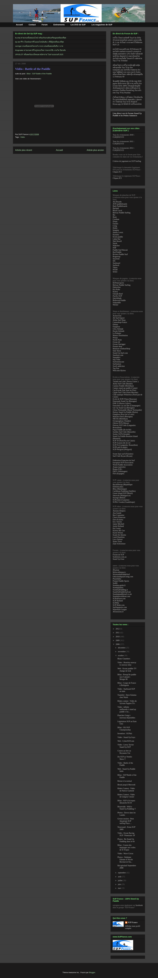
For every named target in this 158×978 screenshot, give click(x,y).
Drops (115, 221)
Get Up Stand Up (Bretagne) (124, 408)
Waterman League (120, 609)
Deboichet (117, 287)
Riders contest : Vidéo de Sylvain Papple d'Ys (127, 702)
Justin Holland (118, 526)
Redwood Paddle (119, 300)
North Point (117, 340)
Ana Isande (117, 513)
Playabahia (117, 579)
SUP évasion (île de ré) (121, 443)
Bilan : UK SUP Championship (124, 728)
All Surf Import (119, 318)
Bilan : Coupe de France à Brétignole (126, 684)
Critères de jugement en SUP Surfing (127, 161)
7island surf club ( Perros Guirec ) (126, 381)
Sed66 (115, 583)
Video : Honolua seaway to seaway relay (126, 663)
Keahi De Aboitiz (119, 535)
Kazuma (116, 235)
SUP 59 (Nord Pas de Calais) (124, 441)
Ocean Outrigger (119, 344)
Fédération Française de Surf (124, 460)
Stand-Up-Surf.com (120, 353)
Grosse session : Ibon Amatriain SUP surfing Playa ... (125, 821)
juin (119, 884)
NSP (114, 248)
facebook (139, 905)
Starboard (116, 263)
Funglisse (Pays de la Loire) (123, 414)
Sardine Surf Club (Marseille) (124, 432)
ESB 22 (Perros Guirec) (122, 403)
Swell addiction (119, 366)
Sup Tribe (116, 360)
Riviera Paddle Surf (120, 254)
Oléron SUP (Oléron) (121, 423)
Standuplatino (118, 588)
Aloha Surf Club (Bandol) (123, 384)
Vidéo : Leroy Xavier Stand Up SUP (125, 746)
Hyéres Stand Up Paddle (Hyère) (125, 412)
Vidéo (22, 137)
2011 (118, 633)
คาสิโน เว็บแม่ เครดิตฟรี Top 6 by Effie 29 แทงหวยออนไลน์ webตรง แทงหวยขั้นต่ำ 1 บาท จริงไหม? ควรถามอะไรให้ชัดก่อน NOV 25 (127, 41)
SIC (114, 261)
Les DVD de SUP (78, 25)
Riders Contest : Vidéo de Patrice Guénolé (126, 789)
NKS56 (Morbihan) (120, 419)
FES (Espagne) (118, 474)
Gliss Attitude (118, 329)
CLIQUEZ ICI (118, 137)
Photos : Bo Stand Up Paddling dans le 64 (126, 840)
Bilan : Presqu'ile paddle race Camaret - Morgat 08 (126, 677)
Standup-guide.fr (119, 585)
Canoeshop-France (120, 322)
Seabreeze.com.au (119, 557)
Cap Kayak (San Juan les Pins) (124, 390)
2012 (118, 629)
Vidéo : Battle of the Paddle (32, 69)
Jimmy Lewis (118, 232)
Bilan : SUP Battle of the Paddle (39, 74)
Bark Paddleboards (120, 206)
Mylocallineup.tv (119, 572)
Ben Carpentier (118, 515)
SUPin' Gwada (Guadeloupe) (124, 502)
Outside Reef (118, 294)
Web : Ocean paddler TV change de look (126, 670)
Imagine (116, 230)
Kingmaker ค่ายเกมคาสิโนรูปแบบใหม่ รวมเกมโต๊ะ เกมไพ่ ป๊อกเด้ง (40, 50)
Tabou (115, 267)
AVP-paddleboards (120, 204)
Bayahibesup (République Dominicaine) (122, 486)
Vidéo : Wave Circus (125, 853)
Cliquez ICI (117, 172)
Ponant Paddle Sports (121, 581)
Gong (115, 226)
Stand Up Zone (118, 559)
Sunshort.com (118, 355)
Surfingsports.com (120, 607)
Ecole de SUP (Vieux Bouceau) (125, 399)
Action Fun (117, 316)
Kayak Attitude (118, 331)
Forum (45, 25)
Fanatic (115, 224)
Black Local (117, 210)
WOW (115, 270)
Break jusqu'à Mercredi (126, 785)
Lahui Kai (116, 239)
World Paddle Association (122, 465)
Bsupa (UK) (117, 469)
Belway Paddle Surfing (121, 213)
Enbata (115, 324)
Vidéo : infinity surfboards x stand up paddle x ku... (126, 709)
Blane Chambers (123, 659)
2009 (118, 640)
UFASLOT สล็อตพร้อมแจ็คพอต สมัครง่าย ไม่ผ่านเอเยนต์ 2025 (39, 54)
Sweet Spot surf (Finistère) (123, 454)
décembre (122, 648)
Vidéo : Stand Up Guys (126, 737)
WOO (115, 272)
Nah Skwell (117, 241)
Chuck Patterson (119, 517)
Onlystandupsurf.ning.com (123, 577)
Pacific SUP (117, 296)
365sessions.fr (118, 612)
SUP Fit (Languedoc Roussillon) (125, 445)
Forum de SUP (118, 555)
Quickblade (117, 298)
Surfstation (117, 364)
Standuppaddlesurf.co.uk (122, 594)
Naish (115, 243)
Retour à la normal (124, 781)
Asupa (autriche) (119, 467)
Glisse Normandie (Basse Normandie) (127, 410)
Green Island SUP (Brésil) (123, 493)
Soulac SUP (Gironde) (121, 434)
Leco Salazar (118, 539)
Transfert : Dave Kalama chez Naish (126, 696)
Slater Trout (117, 542)
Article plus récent (23, 150)
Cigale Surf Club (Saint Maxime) (125, 392)
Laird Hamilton (119, 537)
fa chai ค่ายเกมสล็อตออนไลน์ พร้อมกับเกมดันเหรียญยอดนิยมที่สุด (40, 38)
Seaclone (116, 259)
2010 (118, 637)
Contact (32, 25)
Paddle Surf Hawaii (120, 250)
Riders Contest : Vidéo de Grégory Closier (126, 796)
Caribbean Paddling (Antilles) (124, 491)
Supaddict (116, 357)
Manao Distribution (120, 335)
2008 (118, 644)
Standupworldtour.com (121, 596)
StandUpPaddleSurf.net (122, 592)
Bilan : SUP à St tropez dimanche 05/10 (126, 802)
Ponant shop (117, 346)
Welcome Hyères (119, 371)
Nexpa (115, 338)
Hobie (115, 228)
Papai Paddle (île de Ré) (122, 430)
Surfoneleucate (118, 362)
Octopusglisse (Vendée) (122, 421)
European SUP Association (123, 463)
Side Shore (117, 351)
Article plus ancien (95, 150)
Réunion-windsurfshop (121, 349)
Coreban (116, 219)
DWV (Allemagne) (120, 471)
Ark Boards (117, 202)
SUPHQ (116, 603)
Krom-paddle (118, 237)
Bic (114, 215)
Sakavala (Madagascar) (122, 495)
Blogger (92, 972)
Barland (116, 208)
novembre (122, 652)
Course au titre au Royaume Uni (124, 752)
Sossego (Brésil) (119, 498)
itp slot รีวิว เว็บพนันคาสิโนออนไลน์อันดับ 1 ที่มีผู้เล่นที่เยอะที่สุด (39, 42)
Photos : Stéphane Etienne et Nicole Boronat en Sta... (125, 859)
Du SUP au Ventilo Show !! (124, 758)
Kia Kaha (116, 289)
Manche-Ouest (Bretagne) (123, 417)
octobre (121, 656)
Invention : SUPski (124, 733)
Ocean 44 (116, 342)
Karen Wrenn (118, 533)
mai (119, 888)
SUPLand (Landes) (120, 447)
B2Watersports (118, 283)
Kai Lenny (117, 528)
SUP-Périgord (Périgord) (122, 449)
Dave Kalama (118, 520)
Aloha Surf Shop (119, 320)
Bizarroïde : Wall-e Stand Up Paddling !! (126, 808)
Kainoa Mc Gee (119, 531)
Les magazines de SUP (101, 25)
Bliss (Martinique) (120, 489)
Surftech (116, 265)
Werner (115, 305)
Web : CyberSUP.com (125, 741)
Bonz (115, 217)
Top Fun (116, 368)
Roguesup (116, 257)
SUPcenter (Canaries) (121, 500)
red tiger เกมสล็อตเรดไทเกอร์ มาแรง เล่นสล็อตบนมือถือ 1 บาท (39, 46)
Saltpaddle (117, 303)
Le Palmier (117, 333)
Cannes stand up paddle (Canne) (125, 388)
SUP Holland (118, 601)
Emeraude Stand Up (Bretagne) (125, 401)
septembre (122, 873)
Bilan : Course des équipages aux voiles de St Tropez (126, 847)
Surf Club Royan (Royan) (122, 456)
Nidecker (116, 246)
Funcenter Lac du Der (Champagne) (126, 406)
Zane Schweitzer (119, 544)
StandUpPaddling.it (120, 590)
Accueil (19, 25)
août (120, 877)
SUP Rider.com (119, 605)
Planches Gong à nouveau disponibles (126, 716)
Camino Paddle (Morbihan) (123, 386)
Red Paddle (117, 252)
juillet (120, 880)
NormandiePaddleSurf (121, 574)
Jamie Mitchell (118, 524)
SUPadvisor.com (119, 599)
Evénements (59, 25)
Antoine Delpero (119, 511)
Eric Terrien (117, 522)
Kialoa (115, 292)
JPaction (116, 570)
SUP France (133, 922)
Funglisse (116, 327)
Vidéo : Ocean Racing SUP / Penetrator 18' (126, 834)
